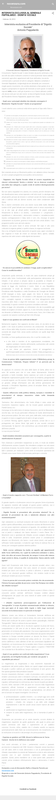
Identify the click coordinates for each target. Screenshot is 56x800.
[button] (53, 13)
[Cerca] (53, 4)
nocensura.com (16, 3)
